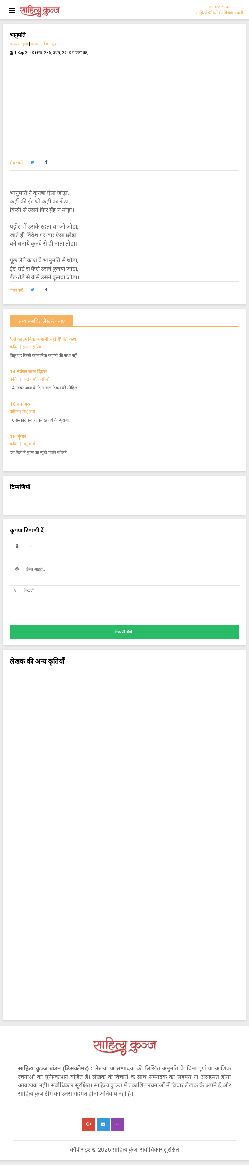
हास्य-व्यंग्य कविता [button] (124, 721)
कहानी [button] (124, 760)
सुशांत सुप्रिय (31, 346)
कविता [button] (124, 696)
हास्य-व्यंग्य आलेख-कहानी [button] (124, 734)
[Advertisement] (124, 104)
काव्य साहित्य (19, 44)
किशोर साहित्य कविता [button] (124, 799)
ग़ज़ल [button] (124, 838)
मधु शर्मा (52, 44)
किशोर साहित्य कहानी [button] (124, 877)
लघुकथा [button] (124, 773)
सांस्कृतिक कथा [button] (124, 683)
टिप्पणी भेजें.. (124, 632)
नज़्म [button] (124, 825)
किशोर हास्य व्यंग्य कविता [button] (124, 864)
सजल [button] (124, 708)
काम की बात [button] (124, 812)
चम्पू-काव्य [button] (124, 851)
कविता (35, 44)
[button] (32, 162)
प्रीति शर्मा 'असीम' (35, 379)
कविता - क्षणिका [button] (124, 786)
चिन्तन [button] (124, 747)
